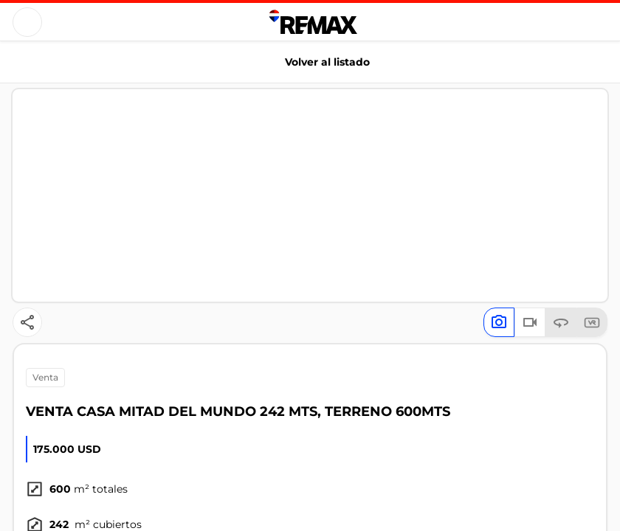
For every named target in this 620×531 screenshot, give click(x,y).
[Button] (27, 22)
